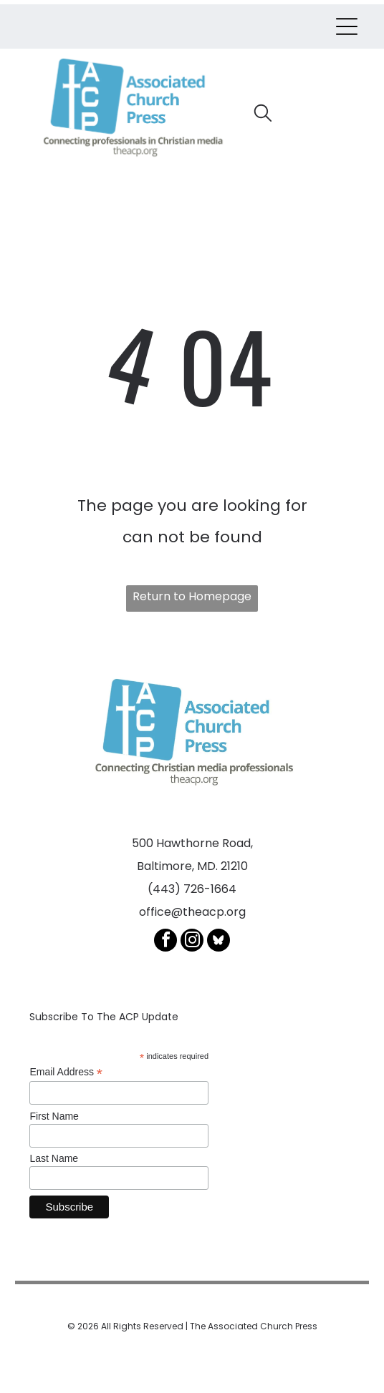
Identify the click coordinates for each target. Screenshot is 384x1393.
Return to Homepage (192, 596)
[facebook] (165, 942)
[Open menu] (346, 26)
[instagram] (192, 942)
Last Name (53, 1158)
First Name (53, 1116)
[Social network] (218, 942)
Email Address (65, 1072)
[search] (263, 115)
